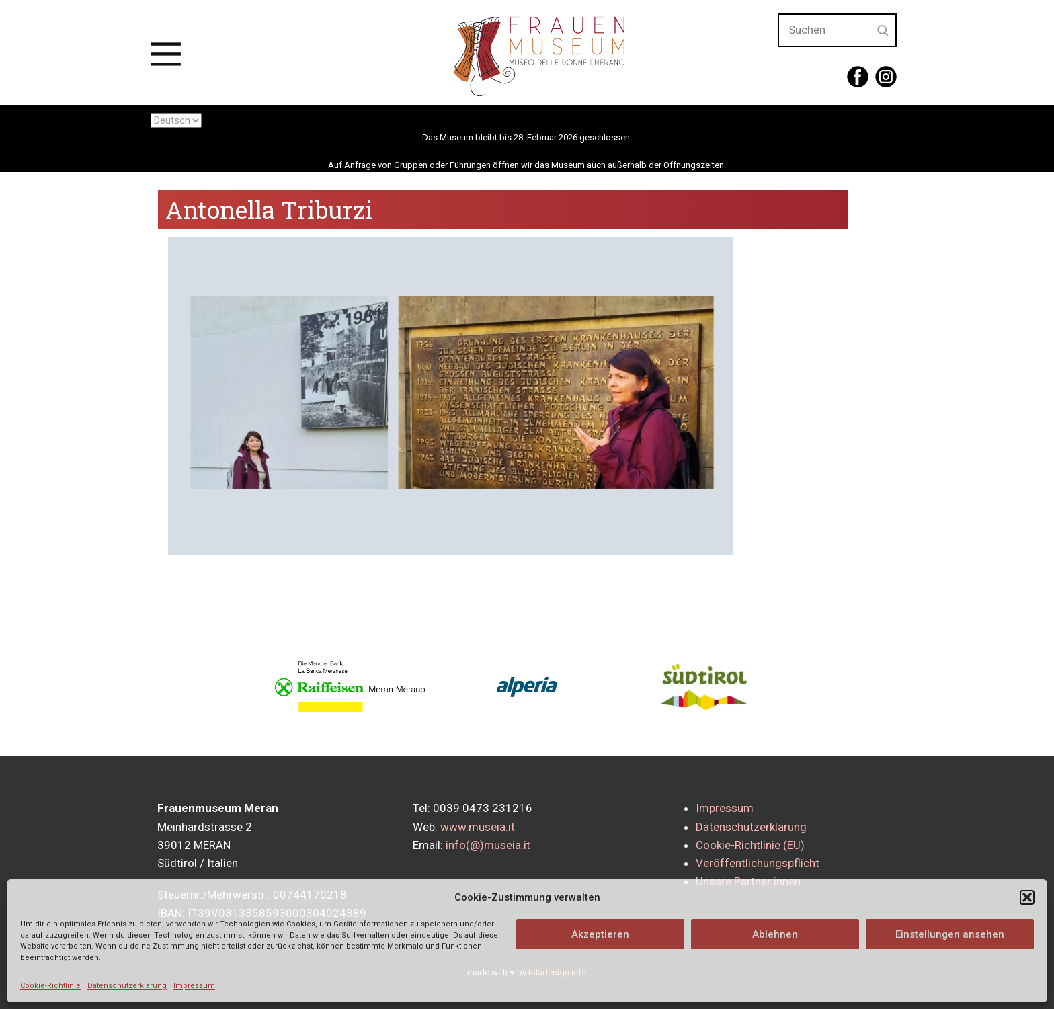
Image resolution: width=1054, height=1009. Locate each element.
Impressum (194, 985)
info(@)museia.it (488, 845)
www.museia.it (477, 827)
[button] (1027, 897)
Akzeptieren (600, 934)
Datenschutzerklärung (127, 985)
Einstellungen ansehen (949, 934)
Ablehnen (775, 934)
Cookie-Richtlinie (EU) (750, 845)
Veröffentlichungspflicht (757, 863)
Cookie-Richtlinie (50, 985)
